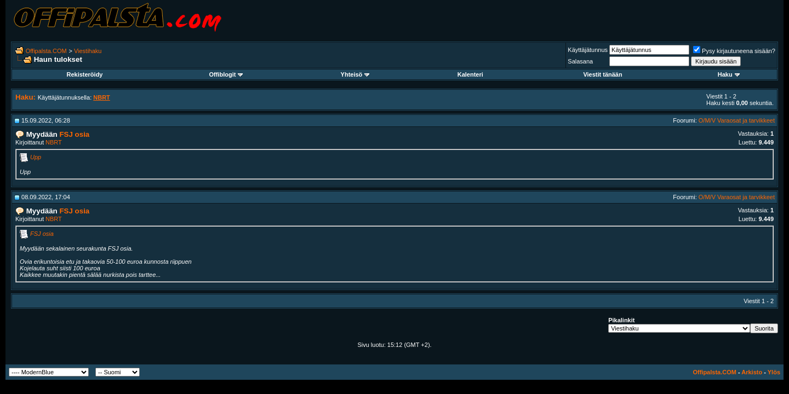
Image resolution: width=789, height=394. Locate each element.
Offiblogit (226, 74)
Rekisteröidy (84, 74)
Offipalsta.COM (46, 51)
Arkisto (751, 372)
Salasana (580, 61)
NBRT (53, 142)
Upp (35, 157)
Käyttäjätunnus (588, 50)
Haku (729, 74)
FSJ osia (42, 233)
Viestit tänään (602, 74)
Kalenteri (470, 74)
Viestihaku (88, 51)
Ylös (774, 372)
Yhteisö (355, 74)
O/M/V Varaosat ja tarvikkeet (737, 120)
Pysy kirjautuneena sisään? (734, 51)
